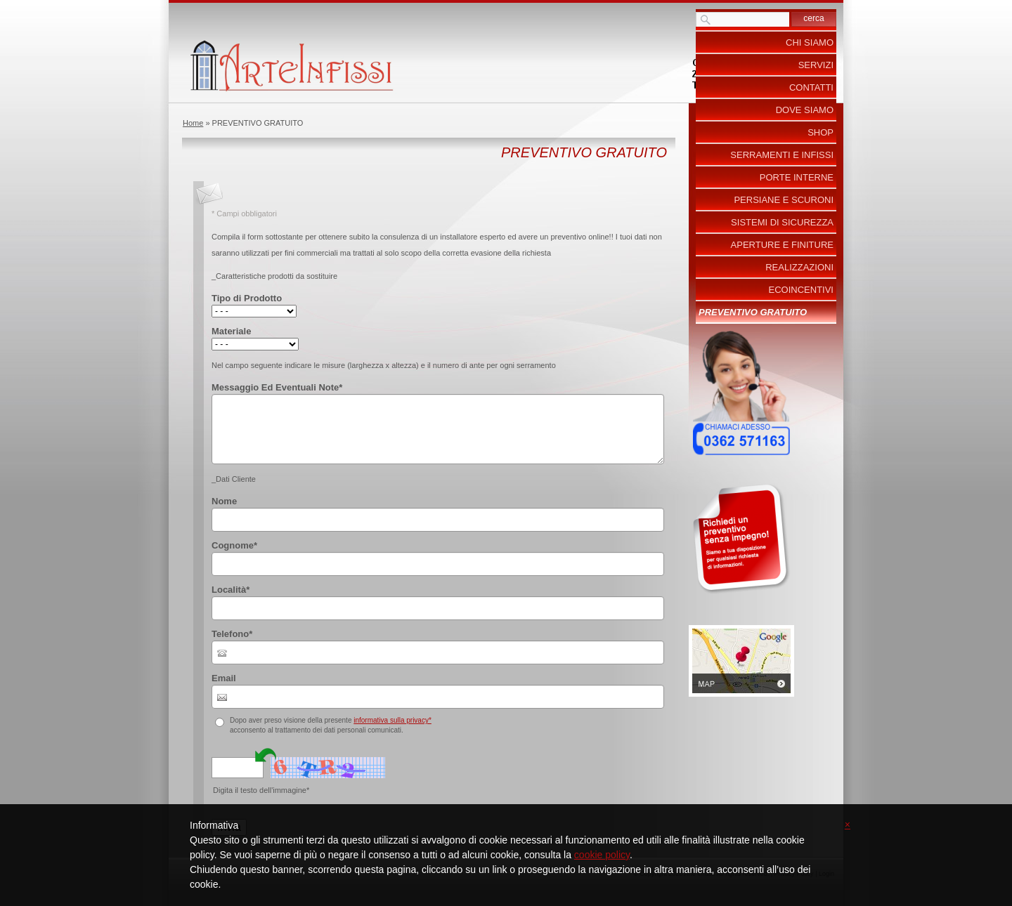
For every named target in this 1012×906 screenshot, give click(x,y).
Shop (820, 132)
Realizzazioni (799, 267)
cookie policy (602, 854)
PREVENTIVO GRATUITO (753, 312)
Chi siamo (809, 42)
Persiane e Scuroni (783, 200)
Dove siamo (804, 110)
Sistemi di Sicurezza (782, 222)
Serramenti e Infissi (781, 155)
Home (193, 123)
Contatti (811, 87)
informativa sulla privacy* (392, 720)
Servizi (815, 65)
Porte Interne (796, 177)
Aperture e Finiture (782, 244)
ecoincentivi (801, 289)
